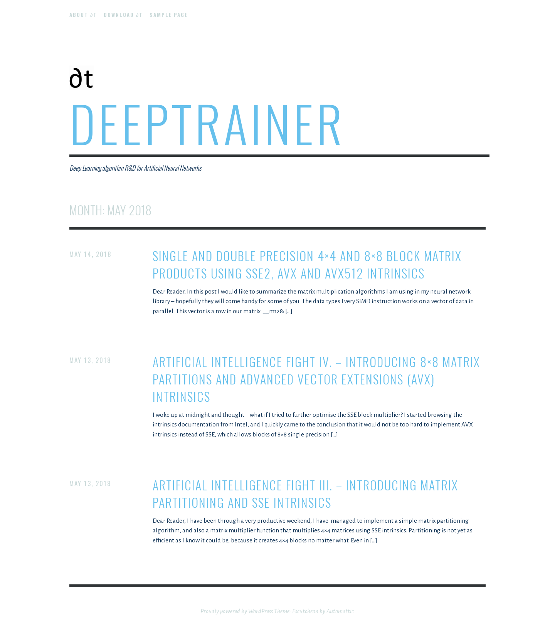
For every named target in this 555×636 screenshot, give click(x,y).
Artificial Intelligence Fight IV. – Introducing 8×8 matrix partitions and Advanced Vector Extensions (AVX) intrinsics (316, 379)
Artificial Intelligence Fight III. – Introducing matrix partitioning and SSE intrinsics (305, 494)
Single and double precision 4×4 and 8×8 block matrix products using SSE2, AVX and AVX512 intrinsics (307, 264)
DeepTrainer (207, 123)
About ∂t (83, 14)
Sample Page (169, 14)
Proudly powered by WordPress (236, 611)
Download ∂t (123, 14)
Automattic (339, 611)
